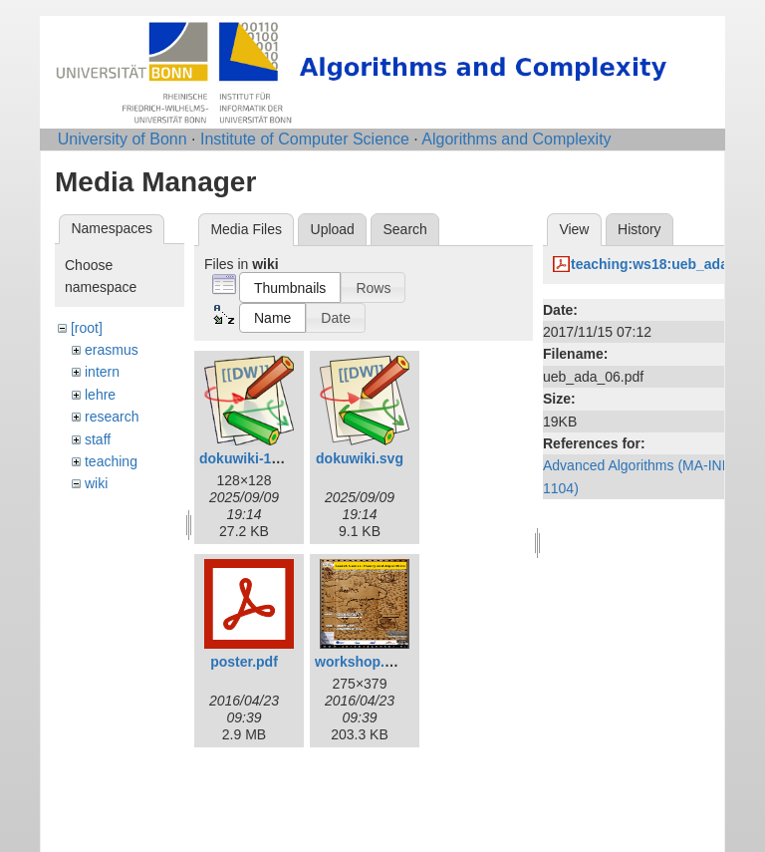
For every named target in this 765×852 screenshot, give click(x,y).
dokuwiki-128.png (257, 458)
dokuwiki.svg (359, 458)
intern (102, 372)
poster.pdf (244, 662)
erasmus (111, 350)
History (639, 229)
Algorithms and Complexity (516, 139)
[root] (87, 328)
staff (98, 439)
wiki (96, 483)
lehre (100, 395)
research (111, 417)
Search (404, 229)
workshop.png (362, 662)
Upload (333, 229)
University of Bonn (122, 139)
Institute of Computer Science (304, 139)
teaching (111, 461)
